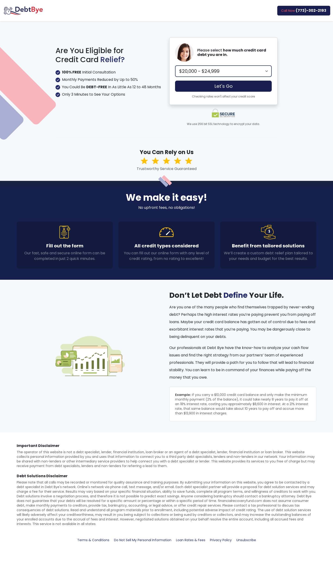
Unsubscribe (246, 540)
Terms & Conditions (93, 540)
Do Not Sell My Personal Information (142, 540)
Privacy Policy (221, 540)
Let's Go (223, 86)
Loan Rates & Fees (190, 540)
